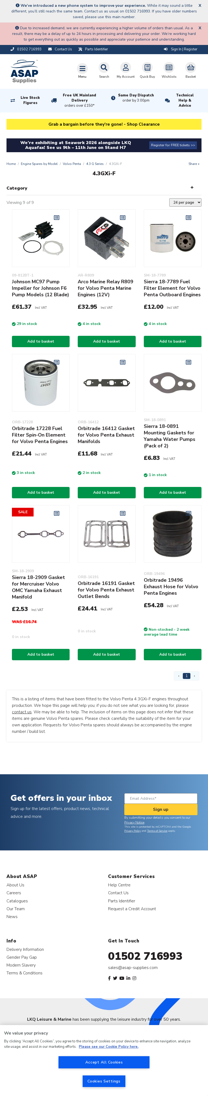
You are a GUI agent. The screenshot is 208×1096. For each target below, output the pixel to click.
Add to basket (40, 341)
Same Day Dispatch (136, 98)
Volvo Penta (72, 164)
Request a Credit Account (132, 909)
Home (11, 164)
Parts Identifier (121, 901)
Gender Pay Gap (21, 957)
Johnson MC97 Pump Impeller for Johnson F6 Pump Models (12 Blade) (40, 288)
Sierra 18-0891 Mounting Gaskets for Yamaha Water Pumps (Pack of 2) (169, 436)
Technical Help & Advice (185, 100)
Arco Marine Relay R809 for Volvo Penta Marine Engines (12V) (105, 288)
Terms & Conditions (24, 973)
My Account (126, 70)
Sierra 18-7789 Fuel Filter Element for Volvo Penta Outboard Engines (172, 288)
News (12, 916)
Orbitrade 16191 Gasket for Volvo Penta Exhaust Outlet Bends (106, 590)
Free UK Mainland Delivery (79, 101)
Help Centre (119, 885)
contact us (22, 712)
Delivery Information (25, 949)
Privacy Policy (132, 831)
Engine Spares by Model (39, 164)
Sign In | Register (180, 49)
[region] (104, 1060)
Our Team (15, 909)
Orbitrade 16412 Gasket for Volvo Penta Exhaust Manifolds (106, 435)
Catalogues (17, 901)
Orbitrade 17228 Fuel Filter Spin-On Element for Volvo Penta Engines (40, 435)
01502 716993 (145, 956)
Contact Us (118, 893)
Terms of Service (157, 831)
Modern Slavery (21, 965)
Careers (13, 893)
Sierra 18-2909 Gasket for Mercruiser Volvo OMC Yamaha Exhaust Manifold (38, 587)
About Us (15, 885)
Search (104, 70)
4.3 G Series (95, 164)
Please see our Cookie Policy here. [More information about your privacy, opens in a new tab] (108, 1046)
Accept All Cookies (104, 1062)
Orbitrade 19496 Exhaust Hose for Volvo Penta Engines (171, 586)
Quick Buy (147, 70)
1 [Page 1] (187, 675)
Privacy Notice (134, 822)
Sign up (160, 809)
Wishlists (169, 70)
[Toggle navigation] (82, 71)
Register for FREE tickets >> (173, 145)
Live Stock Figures (30, 100)
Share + (194, 164)
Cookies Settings (104, 1081)
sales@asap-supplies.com (133, 968)
